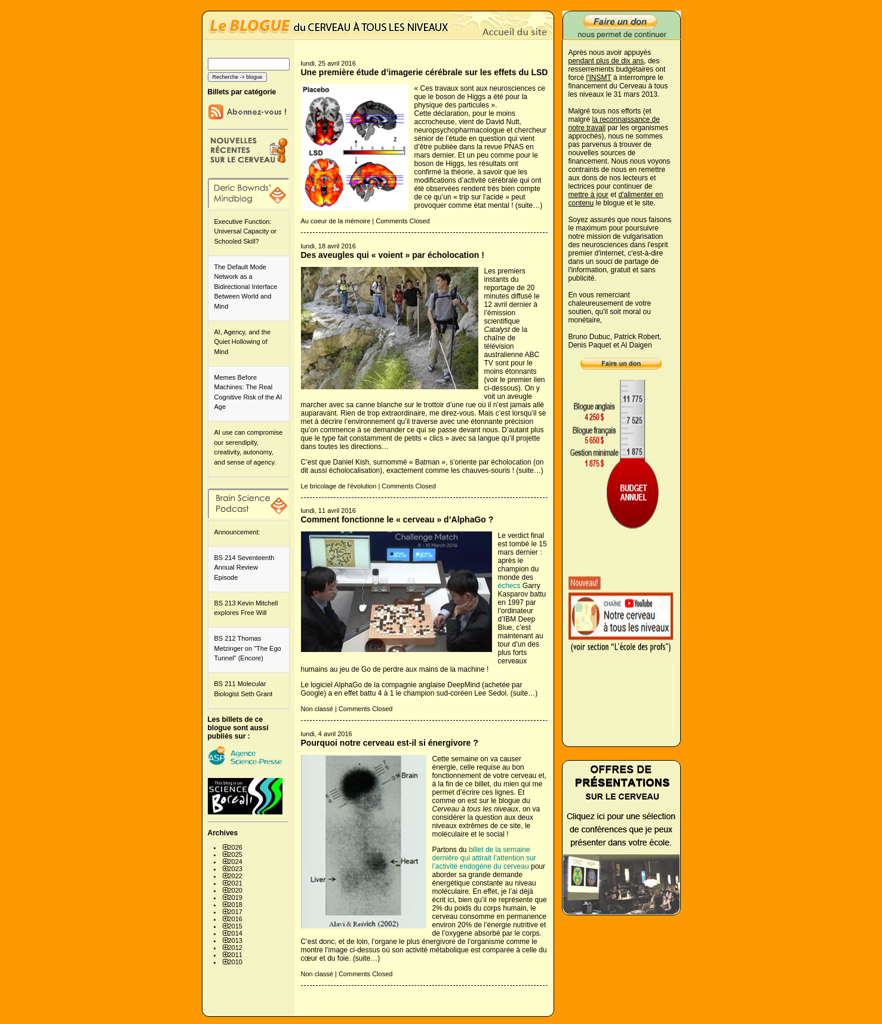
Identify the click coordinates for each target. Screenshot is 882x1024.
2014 (235, 933)
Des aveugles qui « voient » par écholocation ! (392, 255)
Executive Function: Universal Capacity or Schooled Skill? (245, 231)
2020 (235, 890)
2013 (235, 940)
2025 (235, 854)
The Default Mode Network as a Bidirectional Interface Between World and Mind (246, 286)
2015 (235, 926)
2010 (235, 961)
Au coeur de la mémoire (336, 221)
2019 (235, 897)
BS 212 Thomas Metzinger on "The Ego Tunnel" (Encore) (247, 648)
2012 (235, 947)
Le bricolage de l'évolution (339, 486)
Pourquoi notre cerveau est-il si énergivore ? (389, 743)
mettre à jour (588, 194)
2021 (235, 883)
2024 (235, 861)
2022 (235, 876)
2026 (235, 847)
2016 (235, 918)
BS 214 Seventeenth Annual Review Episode (244, 567)
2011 (235, 954)
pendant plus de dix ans (606, 61)
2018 (235, 904)
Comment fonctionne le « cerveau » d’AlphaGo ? (397, 519)
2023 (235, 868)
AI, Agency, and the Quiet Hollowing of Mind (242, 341)
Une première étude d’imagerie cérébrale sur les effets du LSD (424, 72)
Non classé (317, 708)
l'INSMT (598, 77)
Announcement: (237, 532)
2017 (235, 911)
